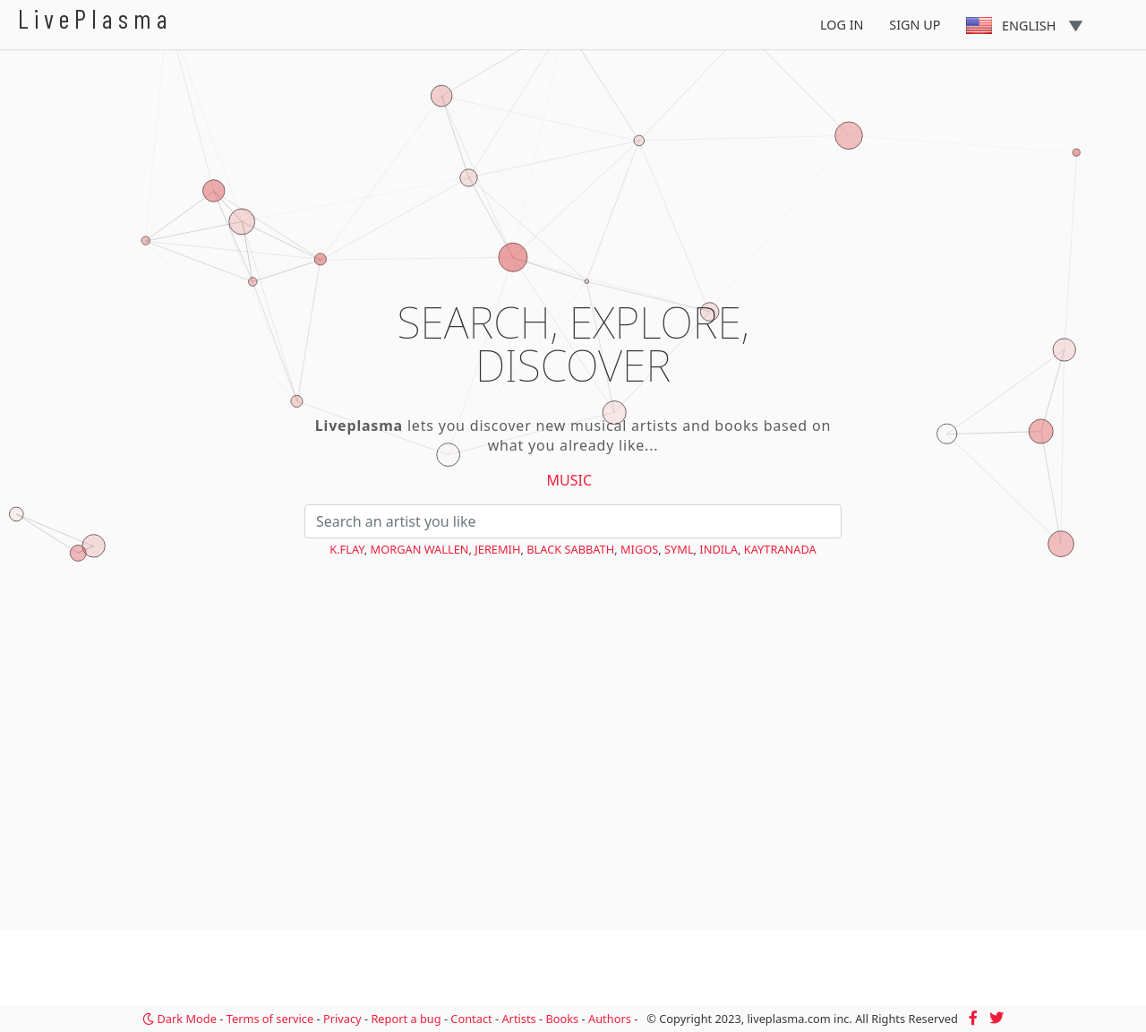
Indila (718, 549)
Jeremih (497, 549)
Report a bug (405, 1018)
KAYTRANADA (780, 549)
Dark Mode (179, 1018)
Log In (842, 24)
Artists (518, 1018)
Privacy (342, 1018)
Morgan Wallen (420, 549)
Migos (639, 549)
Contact (471, 1018)
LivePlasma (95, 18)
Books (561, 1018)
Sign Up (914, 24)
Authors (609, 1018)
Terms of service (270, 1018)
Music (570, 480)
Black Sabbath (570, 549)
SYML (679, 549)
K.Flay (346, 549)
